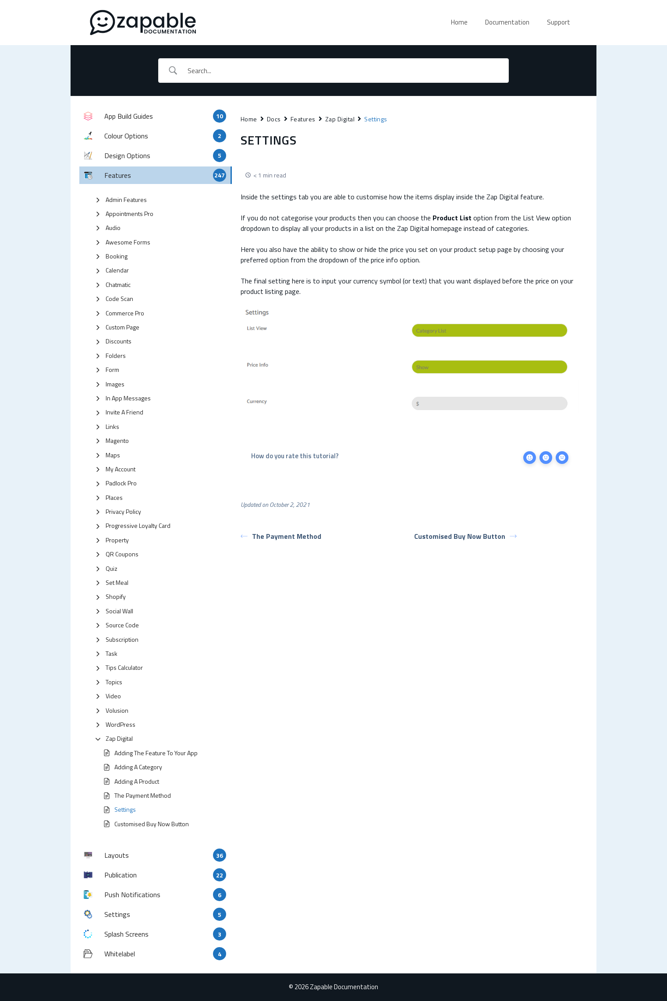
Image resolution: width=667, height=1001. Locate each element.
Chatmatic (118, 284)
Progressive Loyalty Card (138, 525)
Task (111, 653)
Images (115, 384)
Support (558, 22)
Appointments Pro (129, 213)
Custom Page (122, 327)
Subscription (122, 639)
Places (114, 497)
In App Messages (128, 398)
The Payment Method (142, 795)
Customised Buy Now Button (151, 823)
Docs (274, 119)
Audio (113, 227)
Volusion (117, 710)
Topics (114, 681)
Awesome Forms (128, 242)
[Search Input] (345, 70)
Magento (117, 440)
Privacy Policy (123, 511)
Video (113, 695)
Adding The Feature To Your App (156, 752)
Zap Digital (119, 738)
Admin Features (126, 199)
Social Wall (119, 610)
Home (459, 22)
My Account (120, 469)
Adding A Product (136, 781)
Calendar (117, 270)
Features (303, 119)
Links (112, 426)
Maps (113, 455)
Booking (117, 256)
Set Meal (117, 582)
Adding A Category (138, 766)
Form (112, 369)
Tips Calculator (124, 667)
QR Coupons (122, 554)
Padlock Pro (121, 483)
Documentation (507, 22)
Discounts (118, 341)
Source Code (122, 625)
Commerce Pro (125, 313)
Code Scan (119, 298)
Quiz (111, 568)
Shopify (116, 596)
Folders (116, 355)
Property (117, 540)
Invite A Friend (124, 412)
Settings (125, 809)
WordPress (120, 724)
